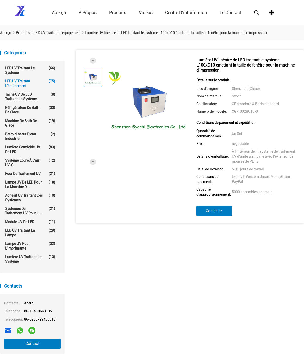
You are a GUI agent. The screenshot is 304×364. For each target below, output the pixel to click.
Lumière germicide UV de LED (30, 149)
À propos (88, 12)
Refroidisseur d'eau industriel (30, 136)
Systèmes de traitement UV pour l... (30, 210)
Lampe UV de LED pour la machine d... (30, 184)
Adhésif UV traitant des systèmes (30, 197)
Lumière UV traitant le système (30, 259)
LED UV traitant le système (30, 70)
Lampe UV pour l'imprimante (30, 245)
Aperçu (59, 12)
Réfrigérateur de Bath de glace (30, 109)
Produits (117, 12)
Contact (32, 343)
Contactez (214, 211)
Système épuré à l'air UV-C (30, 162)
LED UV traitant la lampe (30, 232)
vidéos (146, 12)
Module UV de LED (30, 222)
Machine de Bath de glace (30, 123)
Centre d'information (186, 12)
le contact (230, 12)
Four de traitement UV (30, 173)
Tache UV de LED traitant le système (30, 96)
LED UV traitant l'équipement (30, 83)
